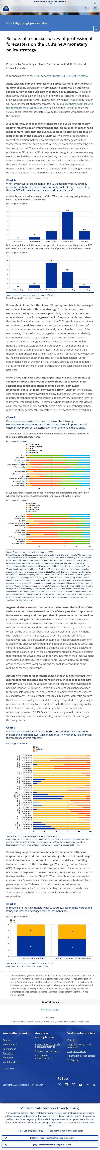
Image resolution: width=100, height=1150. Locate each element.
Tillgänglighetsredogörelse (81, 1055)
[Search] (48, 8)
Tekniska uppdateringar (47, 1051)
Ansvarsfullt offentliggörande (44, 1056)
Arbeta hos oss (11, 1044)
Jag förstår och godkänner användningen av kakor (52, 1137)
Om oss (7, 1040)
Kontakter (8, 1057)
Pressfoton (8, 1053)
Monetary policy (50, 1009)
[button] (95, 3)
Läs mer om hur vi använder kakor (66, 1130)
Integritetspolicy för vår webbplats (79, 1045)
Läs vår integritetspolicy (31, 1130)
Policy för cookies (76, 1051)
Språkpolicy (73, 1060)
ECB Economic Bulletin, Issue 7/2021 (55, 76)
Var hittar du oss (11, 1061)
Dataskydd (72, 1040)
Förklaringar (9, 1048)
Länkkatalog (9, 1069)
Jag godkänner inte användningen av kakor (52, 1144)
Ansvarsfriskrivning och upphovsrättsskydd (47, 1045)
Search (86, 8)
